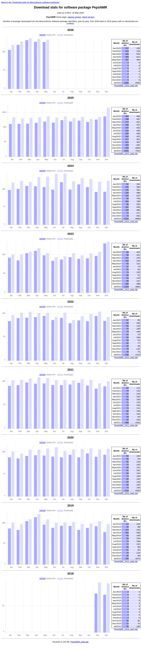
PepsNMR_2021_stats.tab (126, 425)
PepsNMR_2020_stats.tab (126, 493)
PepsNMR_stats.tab (79, 642)
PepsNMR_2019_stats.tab (126, 561)
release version (74, 17)
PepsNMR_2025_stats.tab (126, 154)
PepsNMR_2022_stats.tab (126, 357)
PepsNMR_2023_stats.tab (126, 289)
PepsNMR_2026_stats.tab (126, 86)
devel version (88, 17)
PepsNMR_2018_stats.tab (126, 629)
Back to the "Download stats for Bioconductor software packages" (30, 2)
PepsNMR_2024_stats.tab (126, 221)
